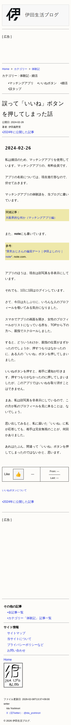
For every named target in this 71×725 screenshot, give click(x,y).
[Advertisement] (35, 49)
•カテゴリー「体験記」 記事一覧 (29, 618)
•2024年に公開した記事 (18, 132)
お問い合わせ (16, 650)
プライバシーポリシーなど (25, 644)
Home (5, 68)
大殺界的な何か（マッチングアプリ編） (31, 217)
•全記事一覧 (15, 612)
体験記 (36, 68)
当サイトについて (19, 638)
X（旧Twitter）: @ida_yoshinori (22, 712)
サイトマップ (16, 633)
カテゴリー (20, 68)
